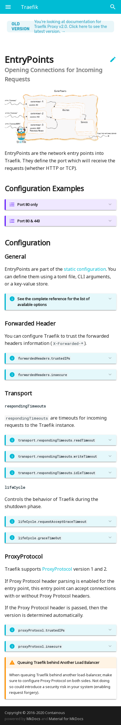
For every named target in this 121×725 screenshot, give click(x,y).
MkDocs (33, 718)
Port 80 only (27, 204)
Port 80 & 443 (28, 220)
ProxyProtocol (57, 569)
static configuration (85, 269)
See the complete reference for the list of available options (53, 301)
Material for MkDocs (66, 718)
